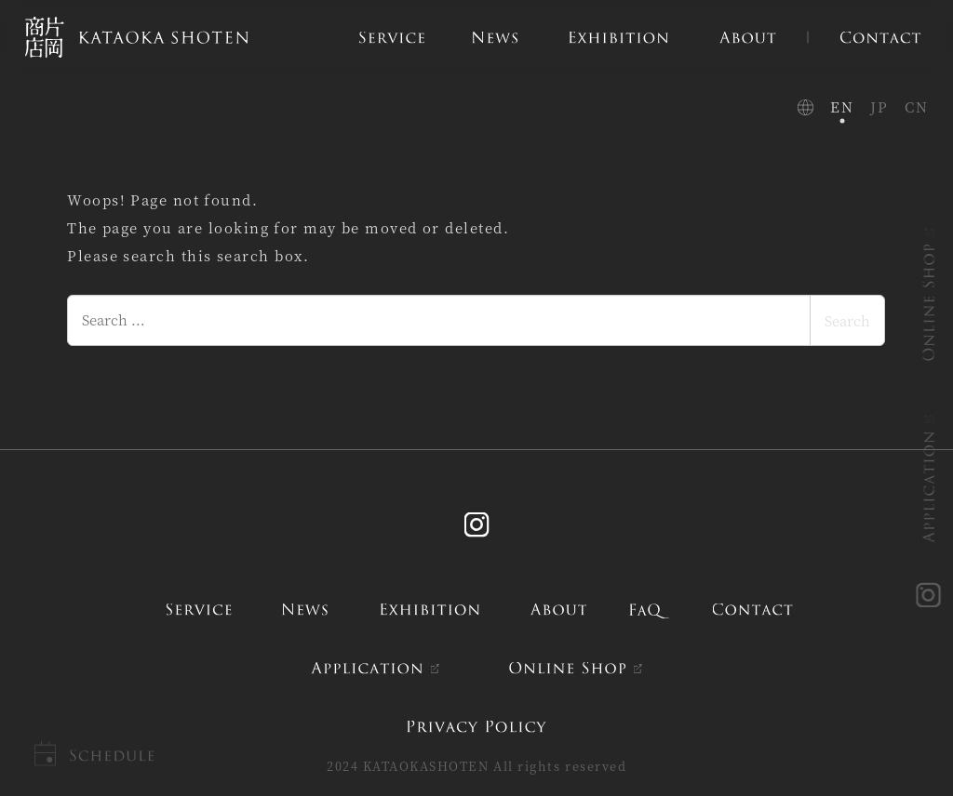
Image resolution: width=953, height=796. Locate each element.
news (305, 610)
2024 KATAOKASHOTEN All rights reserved (476, 766)
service (198, 610)
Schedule (111, 756)
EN (841, 106)
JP (879, 106)
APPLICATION (929, 487)
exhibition (430, 610)
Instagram (476, 524)
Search (847, 320)
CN (916, 106)
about (559, 610)
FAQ (650, 610)
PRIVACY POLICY (476, 726)
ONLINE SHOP (929, 302)
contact (752, 610)
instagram (930, 596)
